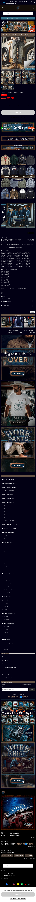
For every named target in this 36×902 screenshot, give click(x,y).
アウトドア (6, 627)
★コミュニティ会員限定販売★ (9, 483)
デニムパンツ (7, 580)
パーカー (6, 564)
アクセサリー (7, 619)
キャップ (6, 616)
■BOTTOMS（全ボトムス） (9, 574)
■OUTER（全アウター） (8, 532)
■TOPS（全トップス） (7, 542)
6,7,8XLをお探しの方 (9, 521)
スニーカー (6, 606)
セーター (6, 570)
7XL (5, 514)
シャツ (5, 558)
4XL (5, 505)
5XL (5, 508)
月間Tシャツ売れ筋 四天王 (10, 490)
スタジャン (6, 535)
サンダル (6, 603)
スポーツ (6, 633)
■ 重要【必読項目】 (6, 301)
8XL (5, 517)
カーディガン (7, 567)
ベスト (5, 549)
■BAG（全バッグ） (7, 596)
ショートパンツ (7, 583)
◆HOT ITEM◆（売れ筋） (8, 479)
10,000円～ (6, 649)
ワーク (5, 636)
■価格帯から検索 (6, 639)
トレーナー (6, 561)
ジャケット (6, 539)
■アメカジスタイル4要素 (8, 623)
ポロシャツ (6, 552)
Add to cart (18, 112)
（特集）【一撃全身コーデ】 (9, 498)
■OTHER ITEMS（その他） (9, 613)
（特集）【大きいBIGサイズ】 (9, 502)
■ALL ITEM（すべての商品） (9, 528)
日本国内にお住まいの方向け (18, 117)
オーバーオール (7, 586)
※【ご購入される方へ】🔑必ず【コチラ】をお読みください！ (18, 18)
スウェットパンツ (8, 589)
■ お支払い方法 (5, 306)
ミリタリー (6, 630)
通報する (32, 312)
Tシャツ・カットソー (9, 546)
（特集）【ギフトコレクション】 (10, 524)
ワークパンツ (7, 577)
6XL (5, 511)
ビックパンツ (7, 592)
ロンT (5, 555)
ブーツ (5, 609)
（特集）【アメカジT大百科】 (9, 487)
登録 (32, 689)
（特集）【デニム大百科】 (8, 494)
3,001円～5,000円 (8, 643)
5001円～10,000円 (8, 646)
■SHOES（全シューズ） (8, 600)
